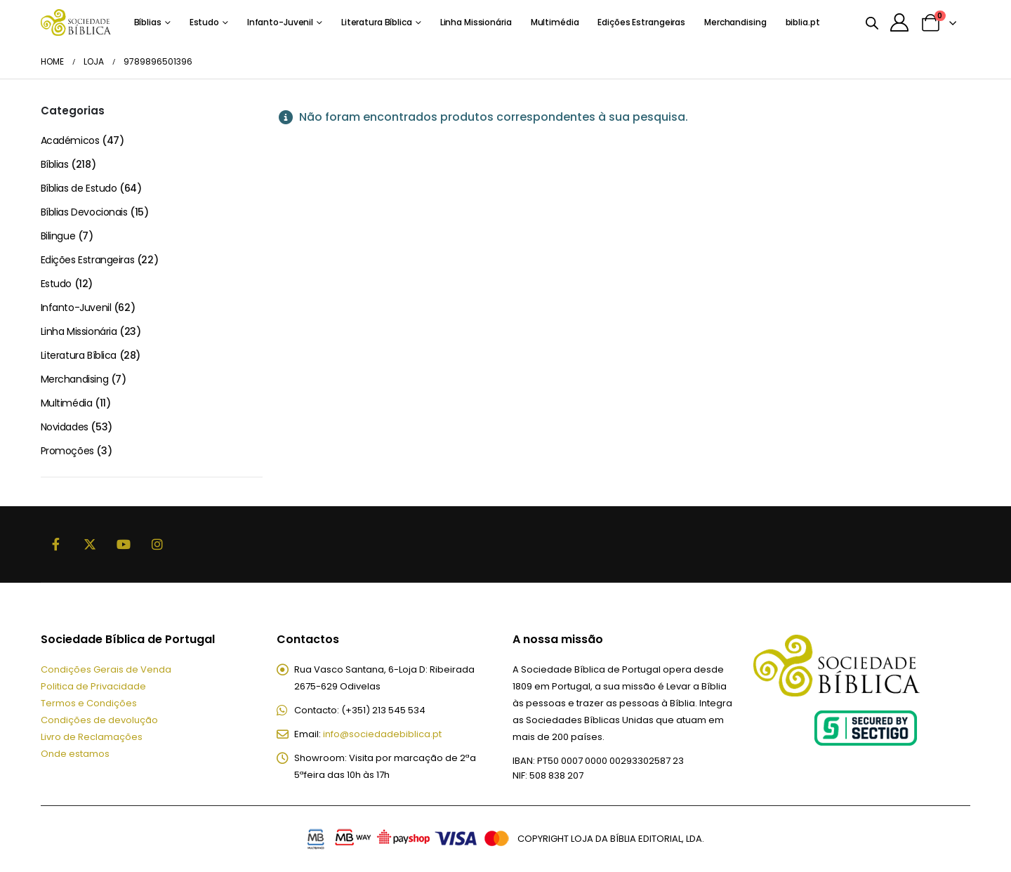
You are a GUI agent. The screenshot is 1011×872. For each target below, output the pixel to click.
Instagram (157, 544)
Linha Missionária (476, 22)
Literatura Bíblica (376, 22)
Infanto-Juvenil (280, 22)
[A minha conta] (900, 22)
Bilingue (58, 236)
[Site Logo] (76, 22)
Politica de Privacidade (93, 686)
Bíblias (147, 22)
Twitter (90, 544)
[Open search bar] (872, 22)
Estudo (204, 22)
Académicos (70, 140)
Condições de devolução (99, 720)
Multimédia (555, 22)
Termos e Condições (89, 703)
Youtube (124, 544)
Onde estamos (75, 753)
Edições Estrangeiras (641, 22)
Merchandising (735, 22)
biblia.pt (803, 22)
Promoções (67, 451)
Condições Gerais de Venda (106, 669)
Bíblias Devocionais (84, 212)
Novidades (64, 427)
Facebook (56, 544)
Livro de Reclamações (92, 737)
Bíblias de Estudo (79, 188)
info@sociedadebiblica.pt (382, 734)
